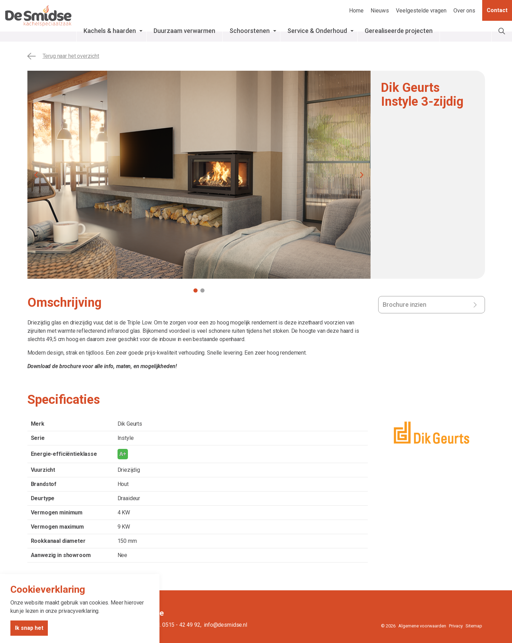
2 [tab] (202, 290)
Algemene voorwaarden (422, 625)
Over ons (464, 10)
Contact (497, 10)
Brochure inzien (404, 304)
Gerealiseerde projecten (423, 30)
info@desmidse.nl (225, 625)
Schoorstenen (274, 30)
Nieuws (380, 10)
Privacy (456, 625)
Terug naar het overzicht (63, 56)
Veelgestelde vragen (421, 10)
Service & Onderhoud (341, 30)
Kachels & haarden (134, 30)
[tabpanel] (199, 175)
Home (356, 10)
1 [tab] (195, 290)
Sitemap (474, 625)
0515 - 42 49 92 (181, 625)
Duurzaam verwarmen (209, 30)
